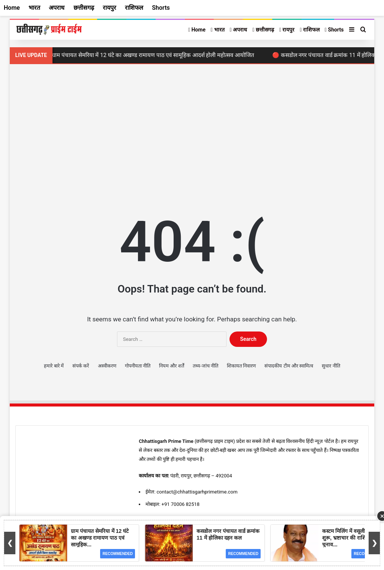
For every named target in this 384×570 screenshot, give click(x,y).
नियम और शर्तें (171, 366)
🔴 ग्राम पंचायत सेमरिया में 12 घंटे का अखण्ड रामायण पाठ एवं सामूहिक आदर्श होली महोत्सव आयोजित (151, 55)
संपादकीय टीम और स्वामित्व (288, 366)
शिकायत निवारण (241, 366)
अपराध (239, 30)
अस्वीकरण (107, 366)
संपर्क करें (80, 366)
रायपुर (287, 30)
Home (197, 30)
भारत (218, 30)
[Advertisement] (192, 127)
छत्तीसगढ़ (263, 30)
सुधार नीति (331, 366)
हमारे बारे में (53, 366)
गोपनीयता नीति (137, 366)
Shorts (334, 30)
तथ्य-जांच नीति (205, 366)
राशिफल (310, 30)
